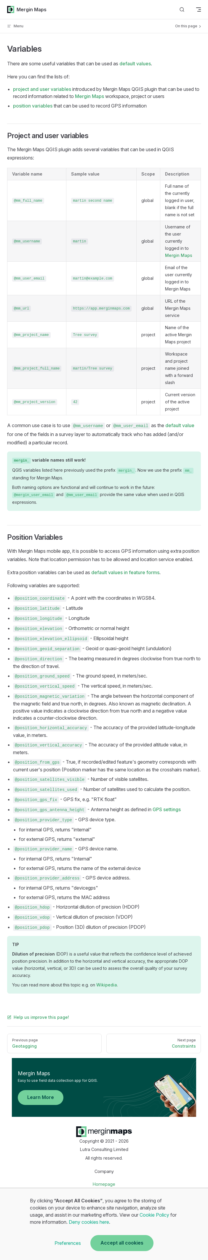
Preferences (68, 1243)
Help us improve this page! (38, 1017)
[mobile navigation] (198, 9)
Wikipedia (106, 984)
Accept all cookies (121, 1243)
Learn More (40, 1097)
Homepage (104, 1184)
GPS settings (167, 809)
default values (135, 64)
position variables (32, 106)
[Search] (182, 9)
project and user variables (42, 89)
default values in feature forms (125, 572)
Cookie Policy (154, 1215)
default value (179, 425)
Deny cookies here (89, 1222)
